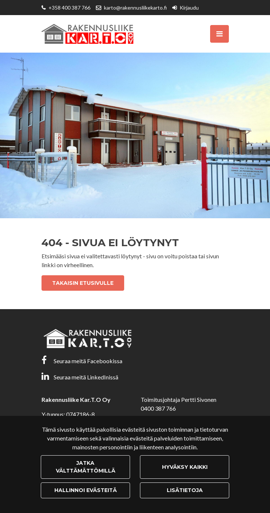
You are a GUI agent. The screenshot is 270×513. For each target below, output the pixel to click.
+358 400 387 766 (69, 7)
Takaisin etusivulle (83, 283)
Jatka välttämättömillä (85, 467)
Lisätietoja (185, 490)
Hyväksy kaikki (185, 467)
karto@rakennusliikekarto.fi (135, 7)
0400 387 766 (158, 408)
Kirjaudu (189, 7)
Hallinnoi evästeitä (85, 490)
